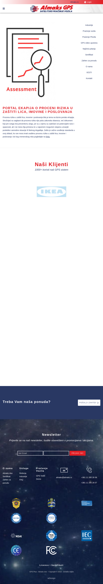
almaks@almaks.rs (64, 477)
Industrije (89, 25)
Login (89, 2)
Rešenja (22, 473)
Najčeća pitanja (89, 49)
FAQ (21, 480)
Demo (38, 479)
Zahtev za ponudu (89, 61)
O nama (89, 66)
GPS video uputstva (89, 43)
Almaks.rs (75, 2)
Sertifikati (89, 55)
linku (48, 137)
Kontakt (89, 78)
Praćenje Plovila (89, 37)
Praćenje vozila (89, 31)
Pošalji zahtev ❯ (89, 403)
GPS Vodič (40, 476)
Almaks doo (7, 473)
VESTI (89, 72)
